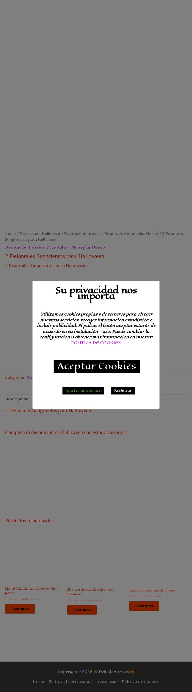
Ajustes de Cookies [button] (83, 390)
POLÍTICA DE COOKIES (96, 343)
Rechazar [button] (123, 390)
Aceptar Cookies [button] (96, 366)
